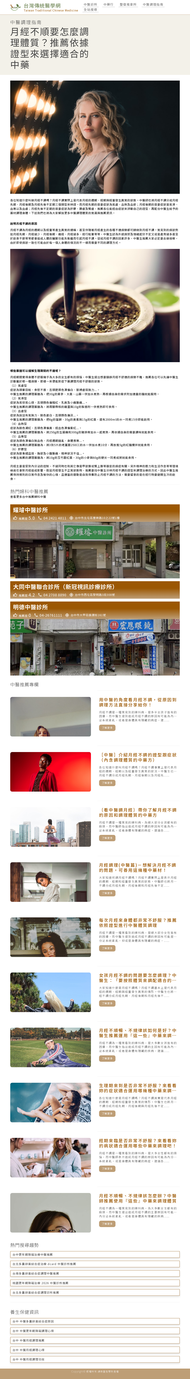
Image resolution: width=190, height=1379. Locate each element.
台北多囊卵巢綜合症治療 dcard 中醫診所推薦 (44, 1264)
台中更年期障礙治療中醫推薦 (33, 1254)
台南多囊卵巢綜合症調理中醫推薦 (36, 1273)
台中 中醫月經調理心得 (29, 1350)
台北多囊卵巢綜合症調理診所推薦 (36, 1292)
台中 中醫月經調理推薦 (29, 1340)
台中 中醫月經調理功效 (29, 1359)
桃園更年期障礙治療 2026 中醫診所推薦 (41, 1283)
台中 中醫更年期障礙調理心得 (33, 1331)
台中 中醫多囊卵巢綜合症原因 (33, 1321)
